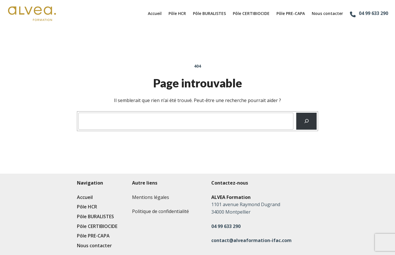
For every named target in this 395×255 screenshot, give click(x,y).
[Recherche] (306, 121)
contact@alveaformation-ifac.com (251, 240)
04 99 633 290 (373, 13)
